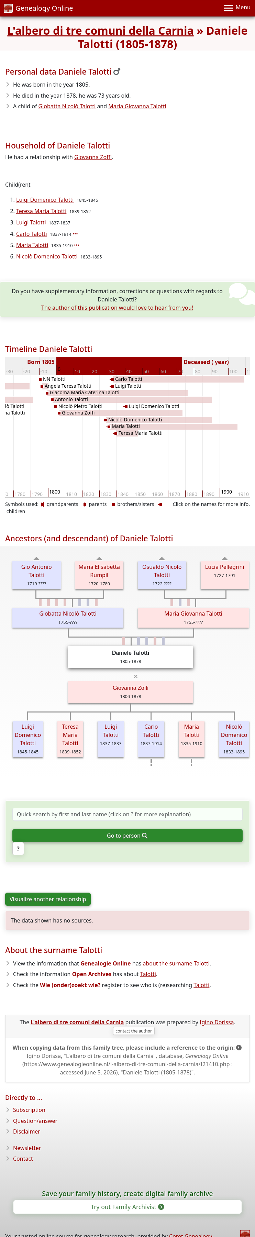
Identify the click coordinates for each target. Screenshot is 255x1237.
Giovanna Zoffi (93, 157)
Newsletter (27, 1148)
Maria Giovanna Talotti (137, 106)
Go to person (127, 835)
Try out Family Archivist (127, 1207)
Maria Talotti (32, 245)
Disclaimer (26, 1131)
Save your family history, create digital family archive (127, 1193)
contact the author (133, 1031)
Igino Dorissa (217, 1022)
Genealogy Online (38, 8)
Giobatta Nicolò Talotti (67, 106)
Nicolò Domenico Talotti (47, 256)
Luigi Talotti (31, 222)
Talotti (148, 974)
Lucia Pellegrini (224, 567)
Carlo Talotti (31, 234)
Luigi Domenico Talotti (45, 199)
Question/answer (35, 1121)
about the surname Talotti (176, 963)
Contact (23, 1158)
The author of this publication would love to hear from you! (117, 307)
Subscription (29, 1110)
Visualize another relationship (48, 899)
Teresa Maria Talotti (41, 211)
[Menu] (237, 8)
